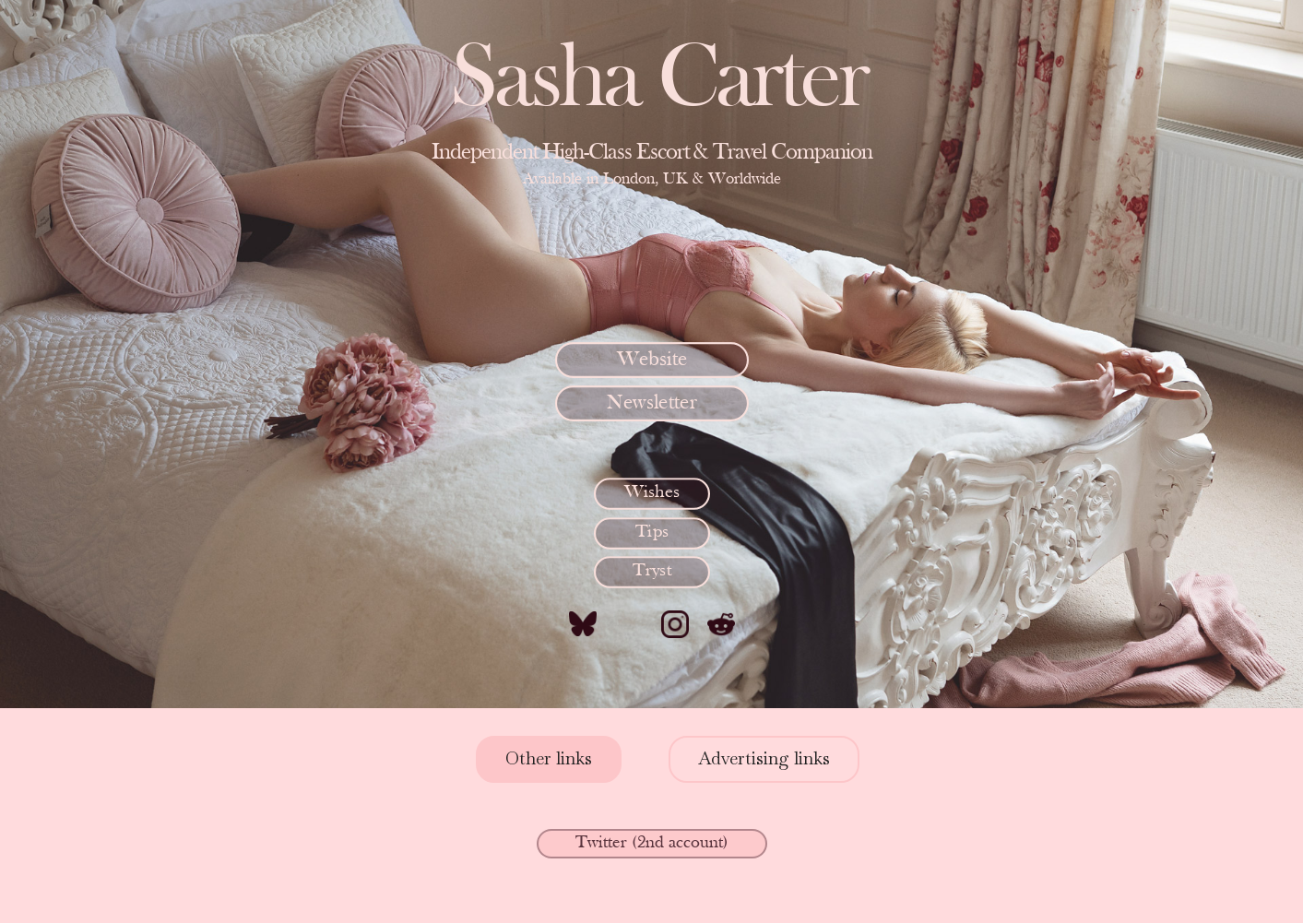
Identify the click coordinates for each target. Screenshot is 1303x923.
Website (651, 360)
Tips (651, 532)
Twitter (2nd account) (651, 843)
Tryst (652, 571)
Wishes (651, 492)
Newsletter (651, 403)
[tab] (549, 759)
